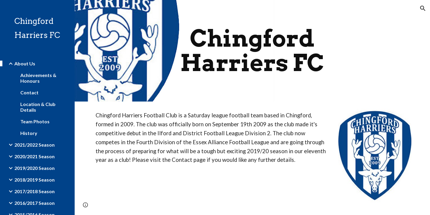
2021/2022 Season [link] (34, 145)
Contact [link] (29, 92)
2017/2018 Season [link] (34, 191)
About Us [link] (24, 63)
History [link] (28, 133)
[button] (423, 8)
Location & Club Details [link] (38, 107)
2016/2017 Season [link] (34, 203)
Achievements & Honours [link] (38, 78)
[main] (252, 51)
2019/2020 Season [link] (34, 168)
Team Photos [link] (35, 121)
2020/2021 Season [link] (34, 156)
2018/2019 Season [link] (34, 179)
